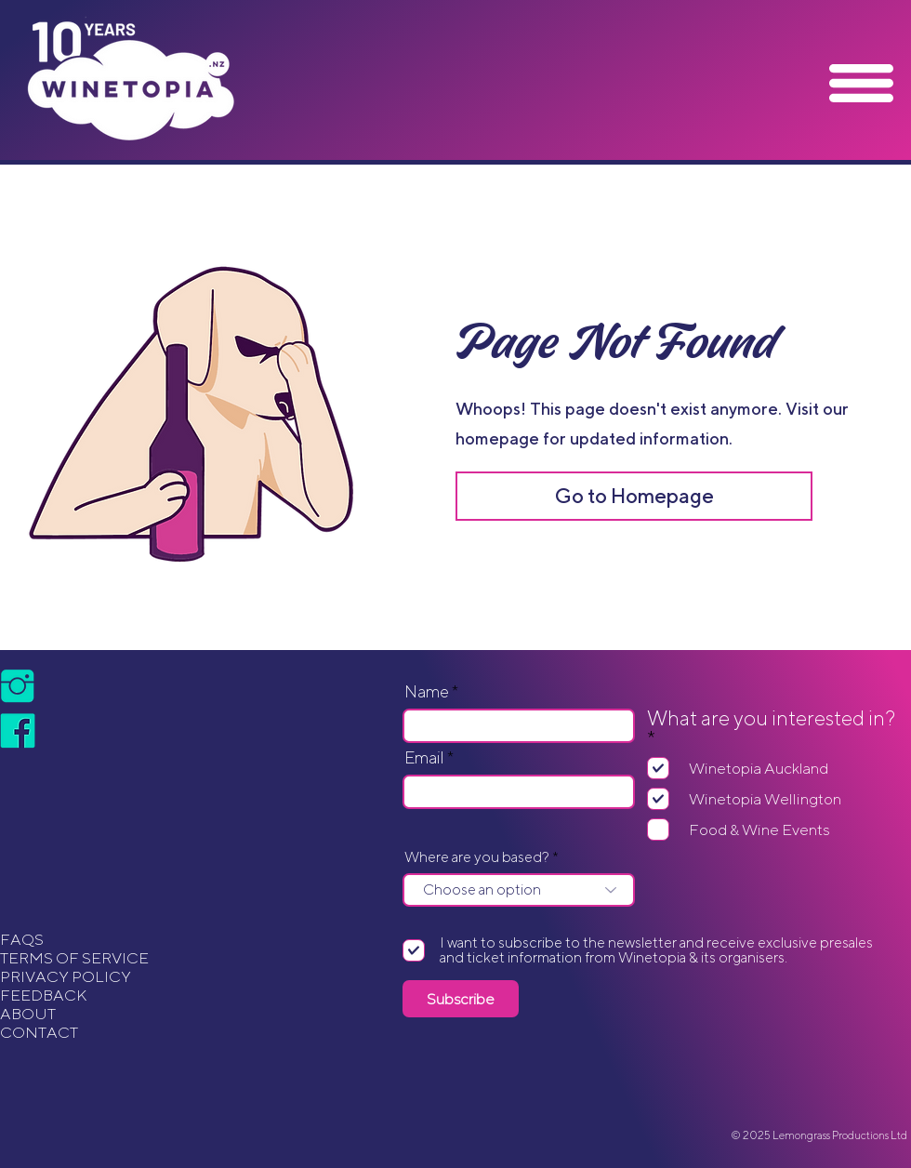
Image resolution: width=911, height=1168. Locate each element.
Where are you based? (476, 857)
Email (424, 758)
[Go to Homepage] (634, 496)
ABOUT (28, 1013)
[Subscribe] (461, 998)
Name (426, 692)
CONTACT (39, 1032)
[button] (861, 83)
